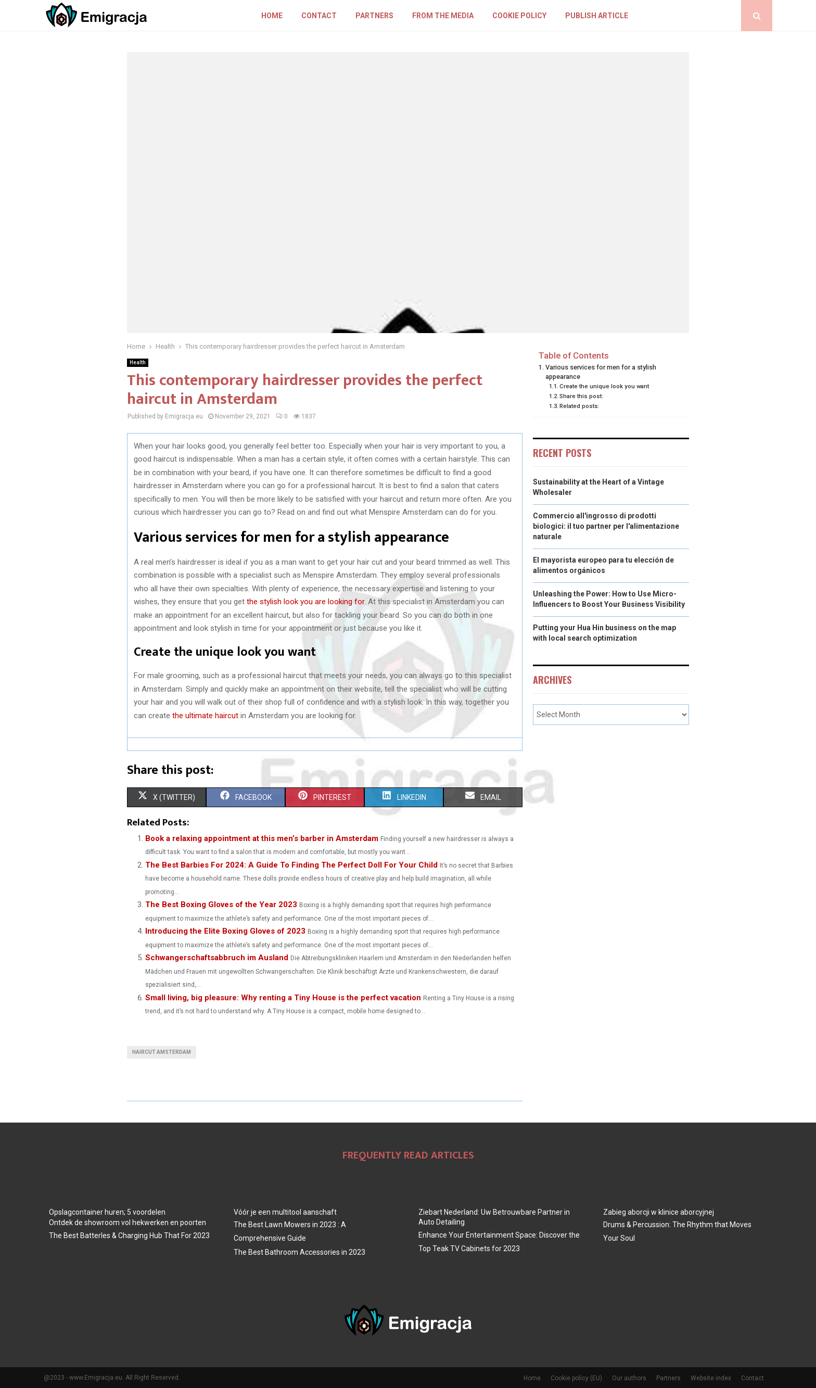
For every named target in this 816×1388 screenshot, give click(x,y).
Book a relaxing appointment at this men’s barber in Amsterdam (261, 838)
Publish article (596, 15)
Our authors (629, 1378)
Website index (711, 1378)
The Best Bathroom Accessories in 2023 (299, 1252)
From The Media (443, 15)
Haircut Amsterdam (161, 1052)
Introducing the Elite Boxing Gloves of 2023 (225, 931)
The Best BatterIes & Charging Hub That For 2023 (129, 1235)
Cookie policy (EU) (576, 1378)
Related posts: (579, 406)
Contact (319, 15)
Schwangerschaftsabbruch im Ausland (216, 957)
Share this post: (581, 396)
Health (138, 362)
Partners (374, 15)
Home (272, 15)
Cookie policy (519, 15)
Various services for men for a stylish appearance (600, 371)
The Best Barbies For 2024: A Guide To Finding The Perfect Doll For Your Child (291, 865)
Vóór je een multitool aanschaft (285, 1212)
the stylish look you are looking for (305, 601)
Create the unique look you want (604, 386)
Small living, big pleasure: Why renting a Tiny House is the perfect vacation (283, 997)
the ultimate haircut (205, 715)
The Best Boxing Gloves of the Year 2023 (221, 904)
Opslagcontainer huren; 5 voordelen (107, 1212)
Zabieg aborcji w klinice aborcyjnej (658, 1212)
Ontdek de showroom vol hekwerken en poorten (127, 1222)
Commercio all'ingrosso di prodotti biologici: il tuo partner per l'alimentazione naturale (606, 526)
